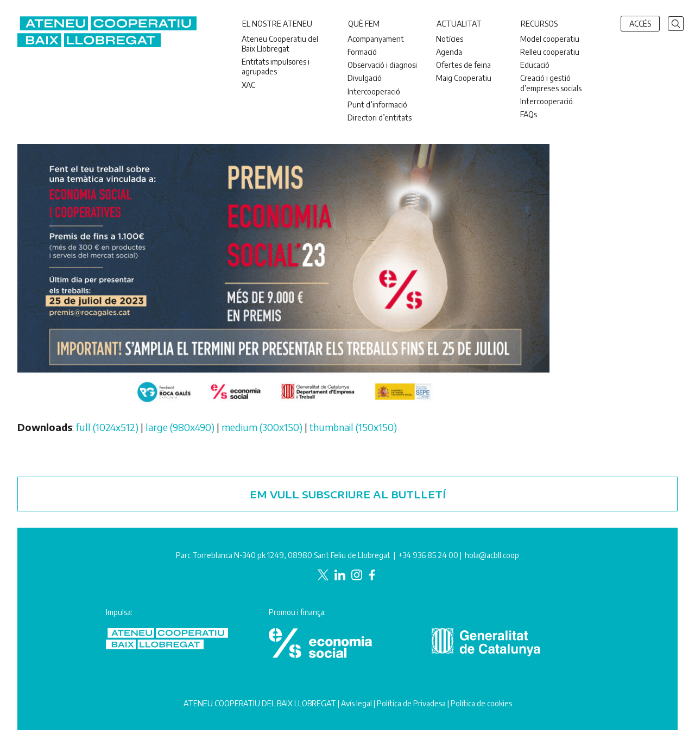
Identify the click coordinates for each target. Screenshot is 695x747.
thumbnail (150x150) (353, 427)
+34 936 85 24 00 (428, 555)
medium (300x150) (262, 427)
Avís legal (356, 703)
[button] (676, 22)
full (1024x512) (107, 427)
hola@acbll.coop (492, 555)
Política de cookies (481, 703)
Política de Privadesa (411, 703)
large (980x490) (180, 427)
